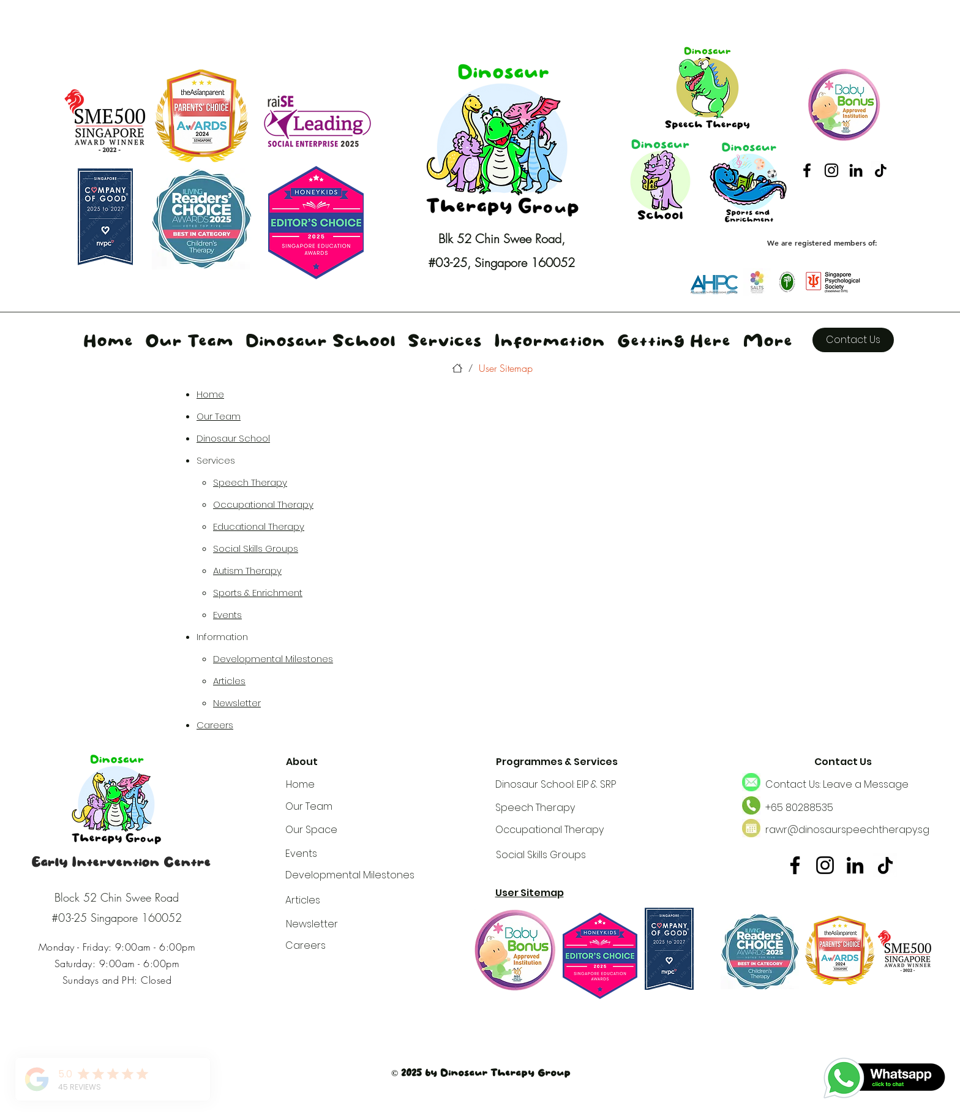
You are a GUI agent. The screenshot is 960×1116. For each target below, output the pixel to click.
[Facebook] (807, 170)
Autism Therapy (247, 570)
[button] (445, 340)
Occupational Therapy (263, 504)
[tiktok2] (880, 170)
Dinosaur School (233, 438)
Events (227, 614)
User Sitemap (529, 893)
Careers (215, 724)
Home (210, 394)
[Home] (457, 368)
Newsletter (237, 702)
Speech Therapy (250, 482)
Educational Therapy (258, 526)
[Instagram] (831, 170)
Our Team (219, 416)
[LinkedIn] (856, 170)
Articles (229, 680)
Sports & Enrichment (257, 592)
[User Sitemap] (506, 368)
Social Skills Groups (255, 548)
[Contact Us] (853, 340)
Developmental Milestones (273, 658)
